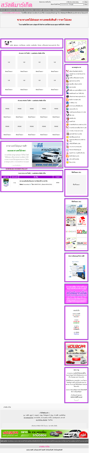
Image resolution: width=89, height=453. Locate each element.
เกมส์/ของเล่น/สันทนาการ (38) (77, 112)
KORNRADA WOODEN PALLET (16, 169)
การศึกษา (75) (73, 102)
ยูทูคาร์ (31, 415)
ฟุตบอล (16, 45)
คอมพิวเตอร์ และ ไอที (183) (76, 93)
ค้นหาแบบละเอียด (29, 10)
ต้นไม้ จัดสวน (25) (74, 156)
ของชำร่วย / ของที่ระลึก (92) (77, 153)
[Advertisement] (44, 33)
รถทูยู (41, 415)
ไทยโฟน (50, 420)
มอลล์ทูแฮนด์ (56, 417)
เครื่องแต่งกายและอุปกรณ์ (49, 45)
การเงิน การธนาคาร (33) (76, 130)
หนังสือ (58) (72, 118)
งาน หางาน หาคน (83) (75, 146)
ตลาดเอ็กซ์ (37, 417)
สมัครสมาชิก (19, 10)
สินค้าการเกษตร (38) (75, 99)
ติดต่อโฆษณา (9, 71)
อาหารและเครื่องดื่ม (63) (76, 106)
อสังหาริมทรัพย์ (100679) (75, 71)
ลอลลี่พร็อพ (62, 415)
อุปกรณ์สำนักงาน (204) (75, 134)
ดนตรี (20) (72, 121)
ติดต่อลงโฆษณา (56, 10)
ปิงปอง (39, 45)
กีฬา (11, 41)
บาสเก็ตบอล (22, 45)
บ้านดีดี (56, 415)
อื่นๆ (58, 45)
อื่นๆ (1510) (72, 162)
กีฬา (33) (71, 115)
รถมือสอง (74, 256)
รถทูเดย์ (36, 415)
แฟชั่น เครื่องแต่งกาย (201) (76, 77)
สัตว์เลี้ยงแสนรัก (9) (74, 137)
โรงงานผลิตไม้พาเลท (25, 24)
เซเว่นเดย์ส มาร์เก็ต (46, 417)
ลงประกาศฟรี (38, 10)
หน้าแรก (3, 10)
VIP (9, 62)
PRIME (7, 108)
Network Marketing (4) (75, 149)
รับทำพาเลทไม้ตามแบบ (47, 24)
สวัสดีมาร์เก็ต (7, 407)
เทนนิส (28, 45)
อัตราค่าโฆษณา (47, 10)
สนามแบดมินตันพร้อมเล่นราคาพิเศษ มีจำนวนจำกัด (34, 181)
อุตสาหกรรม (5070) (74, 81)
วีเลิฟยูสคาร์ (46, 415)
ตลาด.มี (63, 417)
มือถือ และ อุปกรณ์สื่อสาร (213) (77, 90)
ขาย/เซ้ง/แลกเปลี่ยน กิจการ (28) (78, 127)
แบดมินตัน (34, 45)
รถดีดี (27, 415)
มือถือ (55, 425)
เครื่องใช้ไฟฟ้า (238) (74, 143)
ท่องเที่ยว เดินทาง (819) (75, 84)
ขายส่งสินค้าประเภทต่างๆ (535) (77, 124)
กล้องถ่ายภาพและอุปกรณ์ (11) (77, 96)
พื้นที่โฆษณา (76, 184)
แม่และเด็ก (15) (73, 109)
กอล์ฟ (11, 45)
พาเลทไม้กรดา (20, 151)
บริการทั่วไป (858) (74, 159)
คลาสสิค (51, 425)
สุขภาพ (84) (72, 87)
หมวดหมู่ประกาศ (10, 10)
